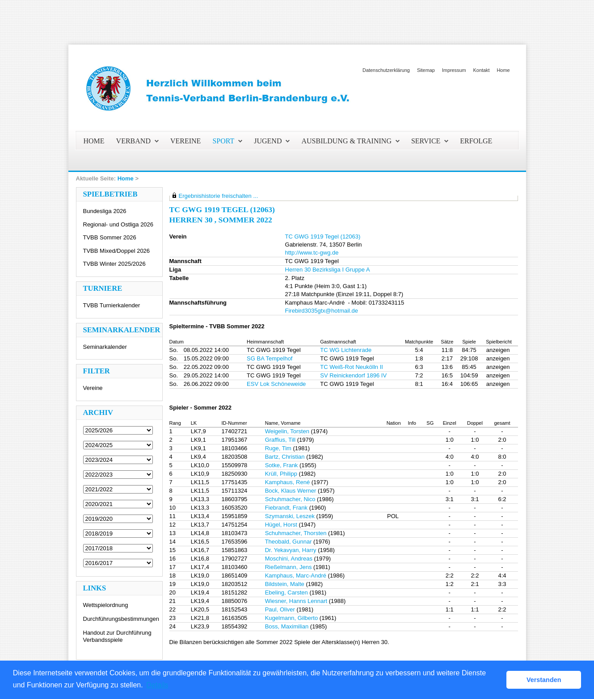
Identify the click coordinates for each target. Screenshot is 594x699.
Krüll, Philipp (281, 473)
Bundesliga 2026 (104, 211)
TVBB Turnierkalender (111, 305)
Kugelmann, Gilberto (291, 618)
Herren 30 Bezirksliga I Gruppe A (327, 269)
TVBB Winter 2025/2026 (114, 263)
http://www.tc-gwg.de (312, 252)
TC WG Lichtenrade (345, 350)
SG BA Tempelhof (269, 358)
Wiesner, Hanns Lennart (296, 601)
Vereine (93, 388)
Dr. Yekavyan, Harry (290, 550)
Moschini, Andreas (288, 558)
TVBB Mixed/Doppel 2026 (116, 250)
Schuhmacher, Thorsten (296, 533)
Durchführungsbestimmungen (121, 618)
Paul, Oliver (280, 609)
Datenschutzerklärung (386, 70)
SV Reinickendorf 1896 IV (353, 375)
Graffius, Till (280, 439)
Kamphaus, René (287, 482)
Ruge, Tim (278, 448)
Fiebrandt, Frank (286, 507)
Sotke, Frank (281, 465)
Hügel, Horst (281, 524)
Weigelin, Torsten (287, 431)
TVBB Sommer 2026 (109, 237)
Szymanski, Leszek (290, 516)
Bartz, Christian (285, 456)
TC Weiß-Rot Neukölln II (351, 367)
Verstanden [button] (544, 679)
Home (503, 70)
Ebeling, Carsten (286, 592)
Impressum (454, 70)
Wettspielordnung (105, 605)
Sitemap (426, 70)
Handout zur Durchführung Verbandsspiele (117, 636)
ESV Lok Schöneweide (276, 384)
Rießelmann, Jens (288, 567)
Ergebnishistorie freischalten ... (218, 196)
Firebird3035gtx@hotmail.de (321, 310)
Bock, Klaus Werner (290, 490)
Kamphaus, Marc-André (295, 575)
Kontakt (481, 70)
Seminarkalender (105, 346)
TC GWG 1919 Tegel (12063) (323, 236)
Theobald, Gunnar (288, 541)
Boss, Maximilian (287, 626)
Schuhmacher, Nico (290, 499)
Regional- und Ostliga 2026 (118, 224)
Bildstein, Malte (284, 584)
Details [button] (157, 685)
